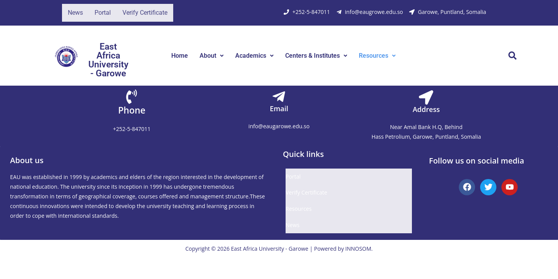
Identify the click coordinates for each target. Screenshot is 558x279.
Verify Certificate (144, 12)
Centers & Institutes (316, 55)
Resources (377, 55)
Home (179, 55)
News (75, 12)
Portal (103, 12)
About (212, 55)
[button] (211, 56)
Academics (254, 55)
